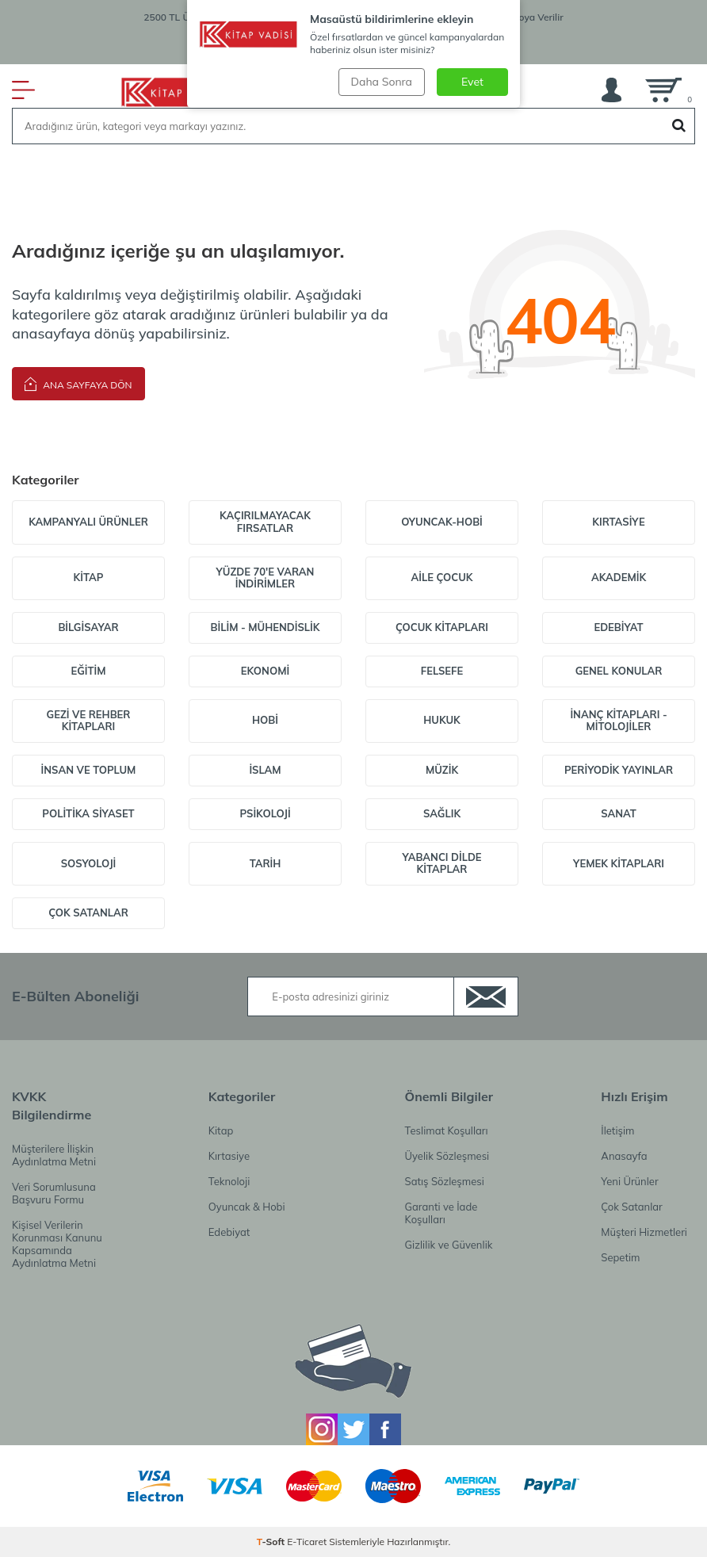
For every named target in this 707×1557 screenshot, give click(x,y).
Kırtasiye (618, 521)
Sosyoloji (89, 863)
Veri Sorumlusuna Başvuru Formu (54, 1193)
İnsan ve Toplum (88, 769)
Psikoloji (264, 813)
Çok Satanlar (88, 912)
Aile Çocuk (441, 577)
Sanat (618, 813)
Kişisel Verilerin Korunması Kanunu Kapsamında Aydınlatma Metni (57, 1243)
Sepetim (620, 1257)
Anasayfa (624, 1156)
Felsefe (442, 670)
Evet (472, 82)
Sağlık (442, 813)
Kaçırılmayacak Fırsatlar (265, 521)
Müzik (442, 769)
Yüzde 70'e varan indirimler (265, 578)
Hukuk (442, 719)
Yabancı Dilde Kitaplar (441, 863)
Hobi (265, 719)
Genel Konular (619, 670)
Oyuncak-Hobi (442, 521)
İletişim (617, 1130)
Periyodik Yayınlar (618, 769)
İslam (265, 769)
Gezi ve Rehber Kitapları (89, 720)
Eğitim (88, 670)
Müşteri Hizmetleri (644, 1232)
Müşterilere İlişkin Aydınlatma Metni (54, 1155)
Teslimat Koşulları (446, 1130)
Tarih (265, 863)
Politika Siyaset (88, 813)
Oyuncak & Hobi (246, 1206)
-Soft (272, 1541)
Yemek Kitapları (618, 863)
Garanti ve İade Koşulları (441, 1213)
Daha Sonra (381, 82)
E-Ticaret (307, 1541)
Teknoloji (229, 1181)
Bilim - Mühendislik (265, 627)
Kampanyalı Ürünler (88, 521)
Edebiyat (618, 627)
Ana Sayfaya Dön (78, 383)
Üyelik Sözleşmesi (447, 1156)
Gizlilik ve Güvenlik (449, 1244)
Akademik (618, 577)
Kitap (89, 577)
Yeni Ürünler (629, 1181)
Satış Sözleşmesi (444, 1181)
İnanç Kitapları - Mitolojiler (618, 720)
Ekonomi (265, 670)
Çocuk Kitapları (442, 627)
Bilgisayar (88, 627)
